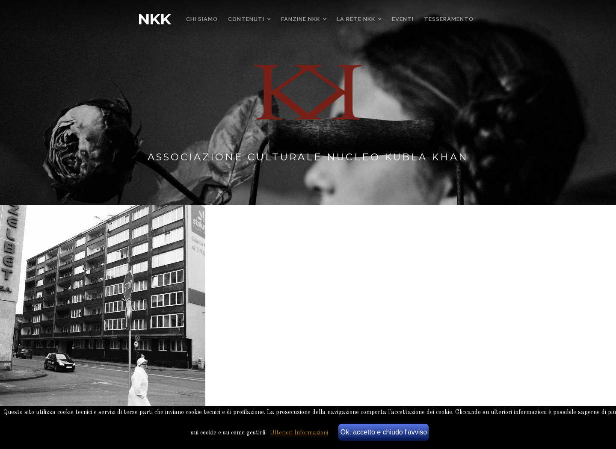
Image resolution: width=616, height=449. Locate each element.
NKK (154, 19)
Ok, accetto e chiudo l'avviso (384, 432)
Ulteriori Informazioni (299, 433)
